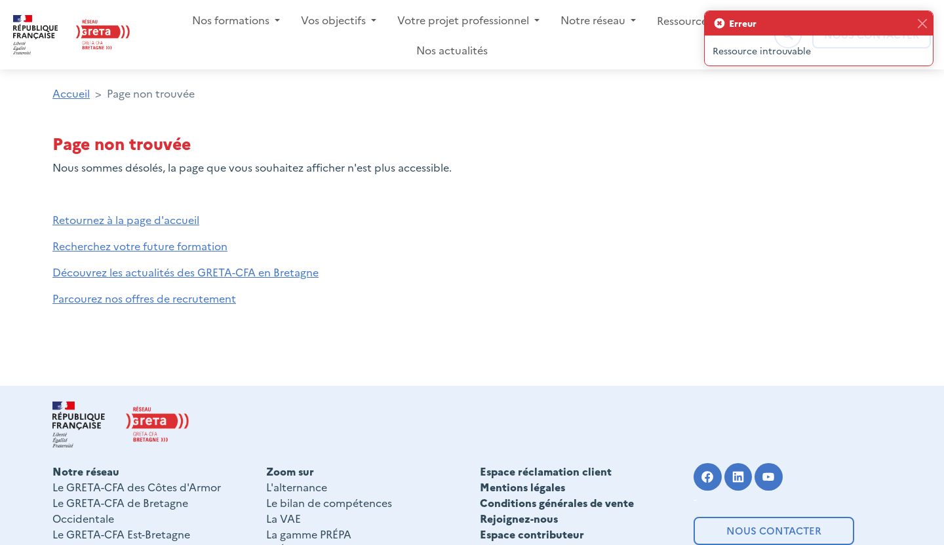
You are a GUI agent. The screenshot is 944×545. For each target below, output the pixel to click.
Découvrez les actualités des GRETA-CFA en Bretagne (185, 272)
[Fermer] (922, 23)
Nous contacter (773, 530)
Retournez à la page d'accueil (125, 219)
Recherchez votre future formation (139, 245)
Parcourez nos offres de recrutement (144, 298)
